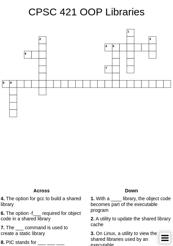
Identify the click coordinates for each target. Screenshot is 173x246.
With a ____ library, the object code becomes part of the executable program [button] (131, 204)
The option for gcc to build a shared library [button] (41, 201)
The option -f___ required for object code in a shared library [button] (41, 216)
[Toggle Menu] (165, 238)
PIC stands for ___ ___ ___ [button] (32, 242)
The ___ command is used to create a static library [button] (34, 230)
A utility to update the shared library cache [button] (131, 221)
